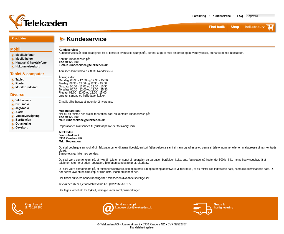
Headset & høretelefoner (32, 62)
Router (20, 83)
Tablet (20, 79)
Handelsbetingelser (142, 227)
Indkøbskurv (255, 27)
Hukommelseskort (28, 66)
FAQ (240, 15)
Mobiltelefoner (25, 54)
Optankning (23, 123)
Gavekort (21, 127)
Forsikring (199, 15)
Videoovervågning (28, 115)
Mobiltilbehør (24, 58)
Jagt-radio (22, 108)
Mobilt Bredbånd (26, 87)
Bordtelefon (23, 119)
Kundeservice (221, 15)
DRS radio (22, 104)
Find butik (217, 27)
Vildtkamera (23, 100)
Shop (235, 27)
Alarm (19, 112)
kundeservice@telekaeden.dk (133, 207)
